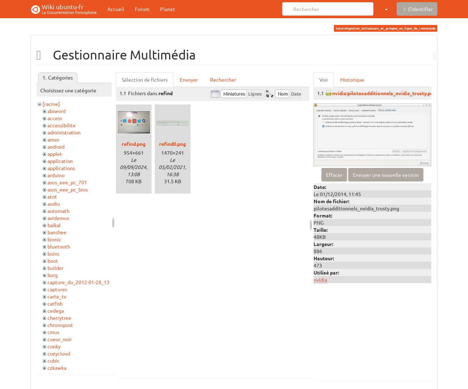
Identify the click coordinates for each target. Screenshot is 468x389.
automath (58, 211)
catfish (55, 303)
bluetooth (58, 246)
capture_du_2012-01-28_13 (78, 282)
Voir (323, 79)
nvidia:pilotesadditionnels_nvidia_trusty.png (384, 93)
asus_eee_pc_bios (67, 189)
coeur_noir (59, 339)
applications (61, 168)
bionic (54, 239)
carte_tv (56, 296)
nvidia (320, 279)
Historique (352, 79)
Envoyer (189, 79)
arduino (56, 175)
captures (57, 289)
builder (55, 268)
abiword (56, 111)
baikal (54, 225)
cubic (53, 360)
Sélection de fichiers (145, 79)
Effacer (334, 175)
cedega (55, 310)
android (56, 146)
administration (64, 132)
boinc (53, 253)
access (54, 118)
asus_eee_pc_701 (67, 182)
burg (52, 275)
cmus (53, 332)
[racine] (51, 104)
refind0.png (172, 143)
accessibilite (61, 125)
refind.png (134, 143)
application (60, 161)
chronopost (60, 325)
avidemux (58, 218)
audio (53, 203)
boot (52, 260)
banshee (56, 232)
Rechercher (223, 79)
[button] (386, 9)
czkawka (56, 367)
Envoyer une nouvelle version (386, 175)
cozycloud (58, 353)
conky (54, 346)
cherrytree (59, 317)
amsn (53, 139)
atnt (52, 196)
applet (54, 153)
